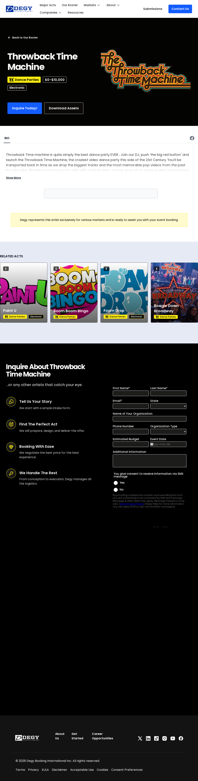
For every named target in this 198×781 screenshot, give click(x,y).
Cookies (102, 770)
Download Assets (64, 108)
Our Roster (70, 5)
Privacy (33, 770)
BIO (6, 138)
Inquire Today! (24, 108)
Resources (76, 12)
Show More (13, 178)
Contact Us (180, 9)
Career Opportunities (102, 736)
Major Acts (48, 5)
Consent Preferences (127, 770)
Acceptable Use (82, 770)
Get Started (77, 736)
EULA (45, 770)
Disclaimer (59, 770)
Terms (20, 770)
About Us (59, 736)
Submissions (152, 9)
